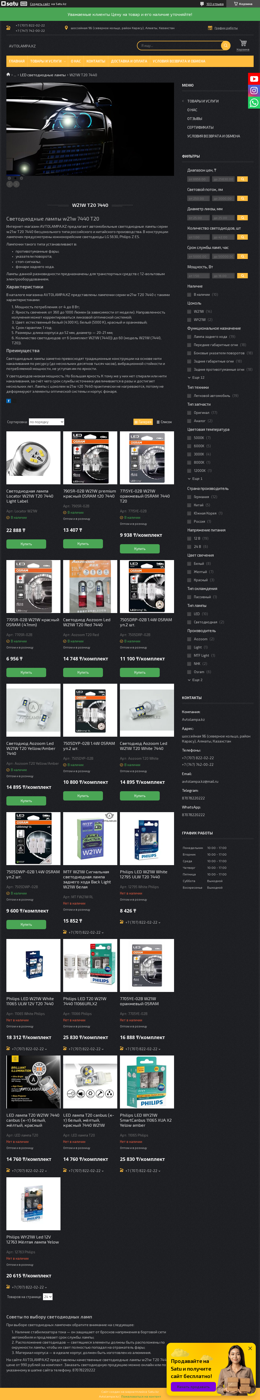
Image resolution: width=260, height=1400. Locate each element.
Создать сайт (40, 4)
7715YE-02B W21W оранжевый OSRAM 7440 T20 (145, 495)
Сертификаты (200, 127)
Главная (17, 61)
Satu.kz (153, 1391)
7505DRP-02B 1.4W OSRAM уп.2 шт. (146, 622)
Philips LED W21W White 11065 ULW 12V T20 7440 (30, 1001)
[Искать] (226, 45)
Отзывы (194, 118)
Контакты (95, 61)
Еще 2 (197, 680)
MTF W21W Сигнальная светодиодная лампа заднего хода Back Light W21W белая (87, 879)
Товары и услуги (46, 61)
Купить (26, 544)
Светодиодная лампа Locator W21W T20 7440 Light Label (29, 495)
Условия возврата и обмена (179, 61)
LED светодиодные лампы (43, 75)
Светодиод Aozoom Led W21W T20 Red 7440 (86, 622)
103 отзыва (215, 4)
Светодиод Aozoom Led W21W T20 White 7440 (143, 746)
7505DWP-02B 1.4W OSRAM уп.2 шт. (33, 874)
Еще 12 (198, 377)
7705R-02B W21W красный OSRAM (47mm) (32, 622)
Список (166, 422)
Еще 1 (197, 479)
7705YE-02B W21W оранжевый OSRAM (139, 1001)
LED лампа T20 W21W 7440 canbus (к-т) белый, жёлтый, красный (32, 1120)
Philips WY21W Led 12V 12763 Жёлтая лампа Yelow (32, 1239)
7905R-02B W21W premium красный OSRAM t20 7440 (89, 493)
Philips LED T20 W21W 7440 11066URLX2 (84, 1001)
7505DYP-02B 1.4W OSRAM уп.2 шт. (89, 746)
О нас (76, 61)
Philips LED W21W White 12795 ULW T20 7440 (143, 874)
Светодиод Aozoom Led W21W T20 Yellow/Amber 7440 (30, 748)
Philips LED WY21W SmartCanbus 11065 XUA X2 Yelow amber (146, 1120)
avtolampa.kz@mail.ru (200, 781)
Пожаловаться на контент (141, 1396)
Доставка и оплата (129, 61)
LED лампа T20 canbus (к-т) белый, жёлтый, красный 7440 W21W (88, 1120)
